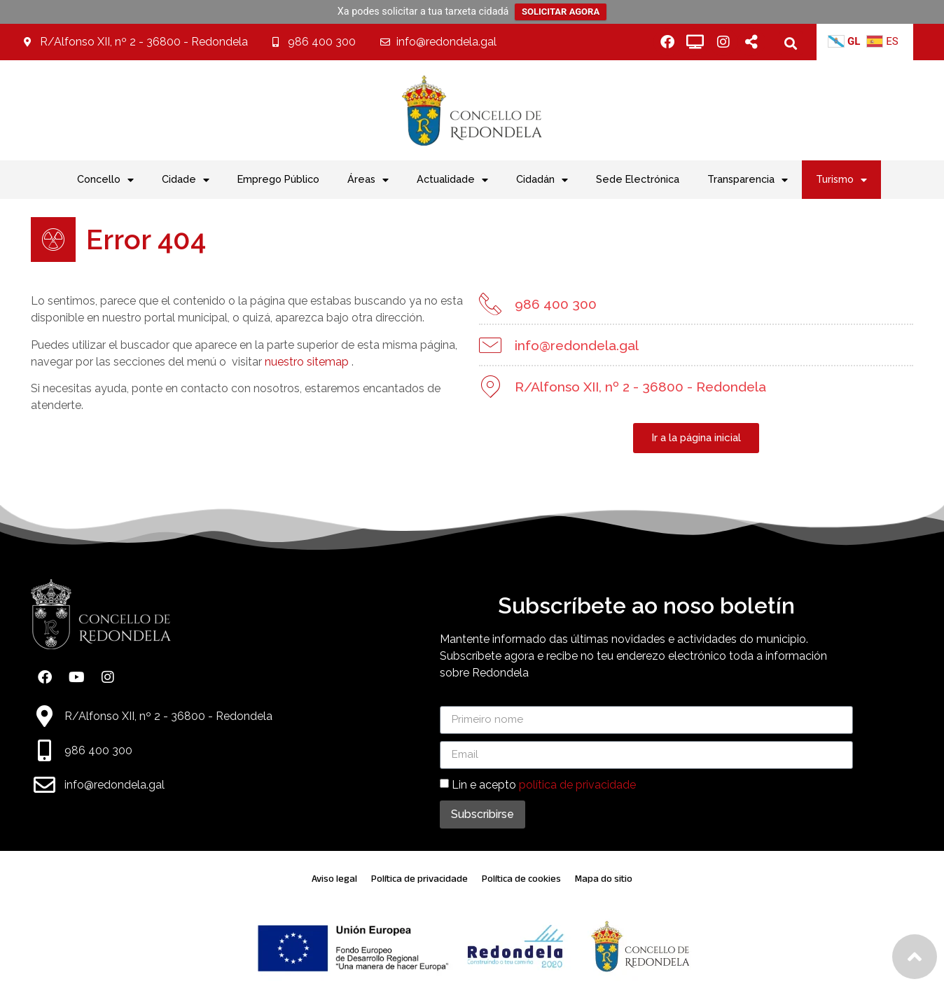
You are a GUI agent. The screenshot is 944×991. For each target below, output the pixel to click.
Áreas (368, 180)
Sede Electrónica (637, 179)
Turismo (841, 180)
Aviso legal (334, 878)
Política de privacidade (419, 878)
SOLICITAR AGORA (560, 11)
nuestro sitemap (305, 361)
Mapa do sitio (603, 878)
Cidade (185, 180)
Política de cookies (521, 878)
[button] (791, 43)
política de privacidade (577, 784)
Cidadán (542, 180)
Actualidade (452, 180)
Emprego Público (278, 179)
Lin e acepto (544, 784)
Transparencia (747, 180)
